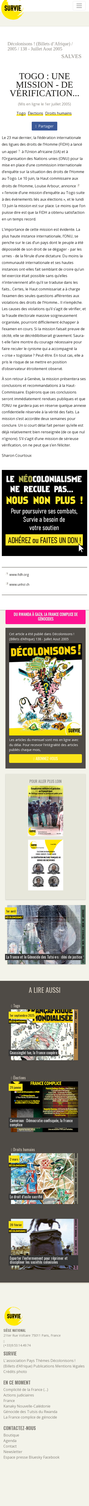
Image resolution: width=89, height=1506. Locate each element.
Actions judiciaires (18, 1395)
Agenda (9, 1440)
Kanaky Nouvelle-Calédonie (26, 1406)
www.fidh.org (19, 574)
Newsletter (12, 1451)
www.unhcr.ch (19, 584)
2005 (12, 48)
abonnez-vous (45, 758)
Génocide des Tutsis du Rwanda (30, 1411)
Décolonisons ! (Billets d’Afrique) (39, 43)
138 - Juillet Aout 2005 (41, 48)
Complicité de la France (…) (25, 1389)
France (9, 1400)
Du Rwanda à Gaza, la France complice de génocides (46, 616)
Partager (44, 126)
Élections (35, 113)
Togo (21, 113)
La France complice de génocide (30, 1417)
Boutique (11, 1435)
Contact (10, 1446)
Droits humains (58, 113)
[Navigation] (79, 5)
